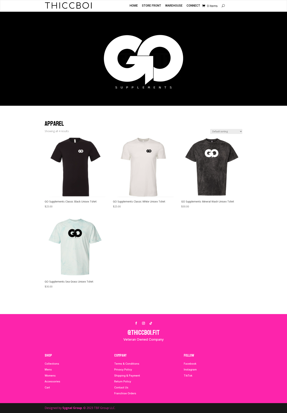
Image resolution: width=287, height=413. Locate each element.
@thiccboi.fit (144, 333)
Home (134, 5)
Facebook (190, 363)
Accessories (52, 381)
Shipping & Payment (127, 375)
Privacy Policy (123, 369)
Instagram (190, 369)
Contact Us (121, 387)
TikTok (188, 375)
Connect (193, 5)
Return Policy (122, 381)
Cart (47, 387)
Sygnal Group (72, 408)
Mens (48, 369)
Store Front (151, 5)
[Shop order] (226, 131)
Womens (50, 375)
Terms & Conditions (126, 363)
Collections (52, 363)
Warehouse (173, 5)
